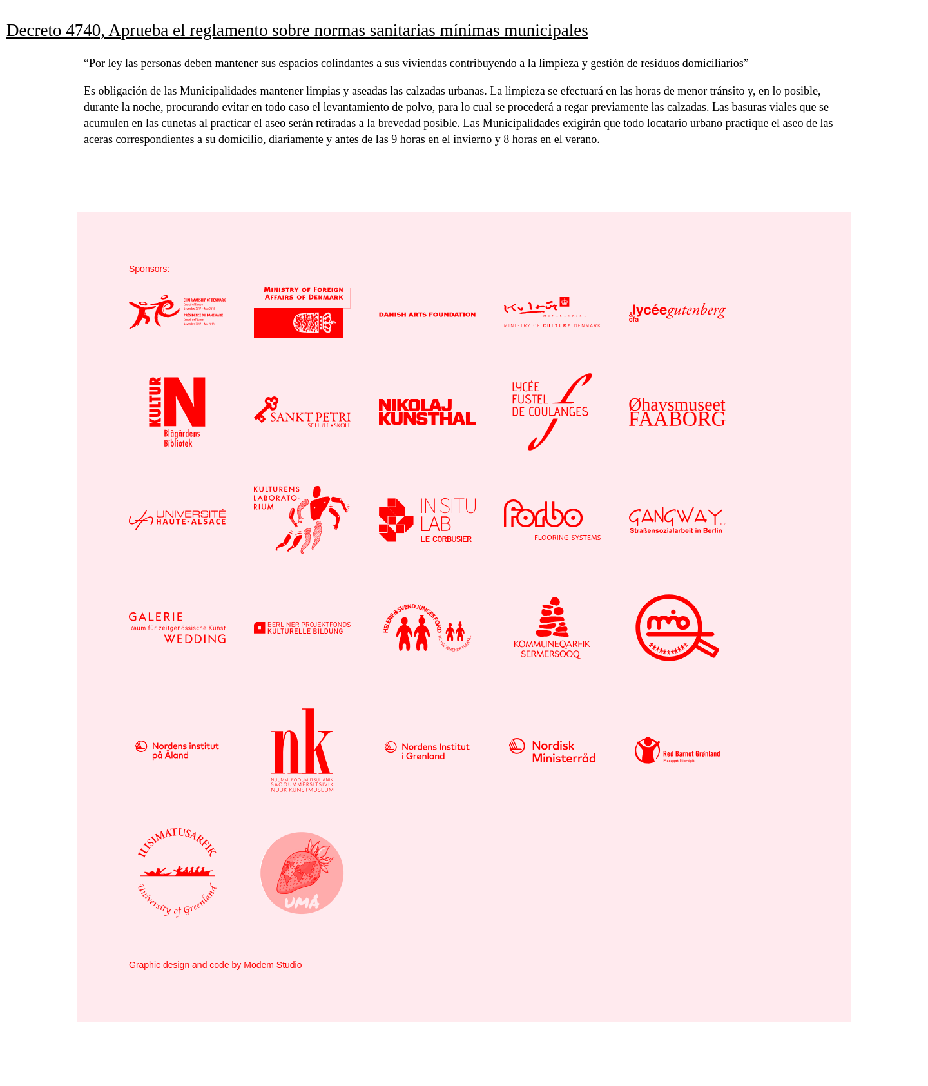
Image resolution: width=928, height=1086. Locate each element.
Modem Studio (273, 965)
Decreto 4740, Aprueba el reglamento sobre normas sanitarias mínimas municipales (297, 30)
